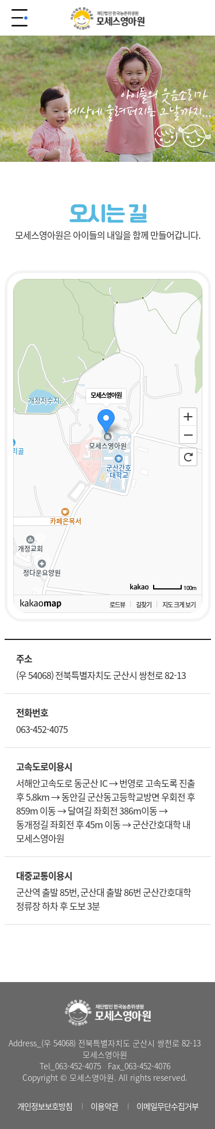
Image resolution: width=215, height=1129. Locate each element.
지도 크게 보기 (179, 604)
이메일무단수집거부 (167, 1106)
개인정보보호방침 (44, 1106)
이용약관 (104, 1106)
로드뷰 (117, 604)
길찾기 (143, 604)
